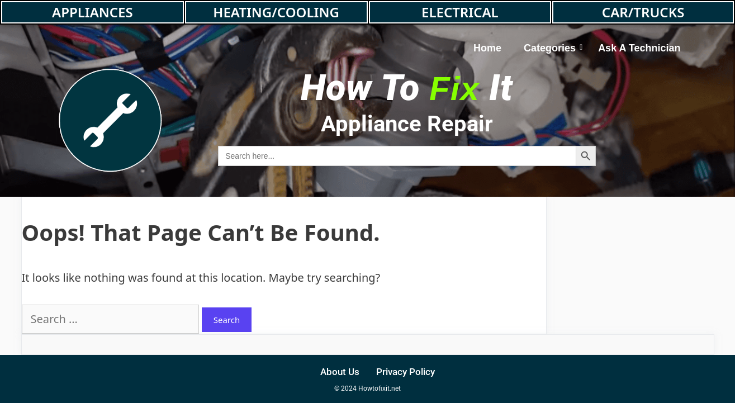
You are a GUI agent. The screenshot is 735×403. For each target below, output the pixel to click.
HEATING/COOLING (276, 12)
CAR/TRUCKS (643, 12)
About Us (339, 371)
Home (487, 48)
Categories (552, 48)
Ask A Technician (639, 48)
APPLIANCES (92, 12)
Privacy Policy (405, 371)
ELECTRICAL (460, 12)
